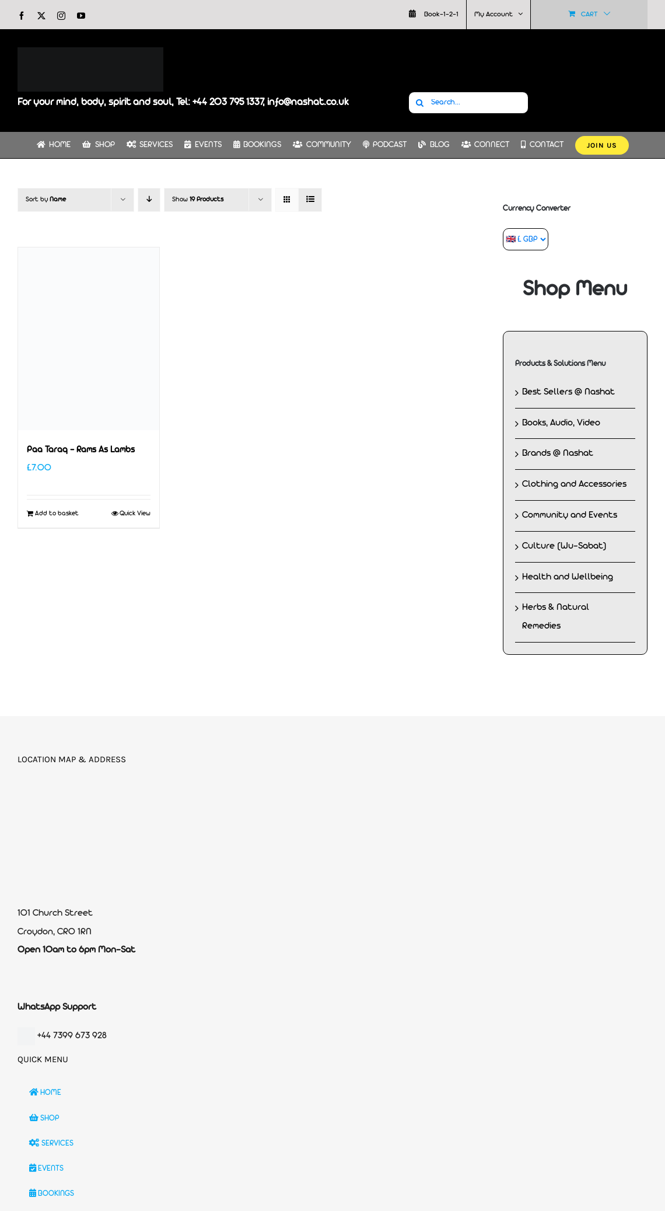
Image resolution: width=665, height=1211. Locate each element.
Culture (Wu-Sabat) (564, 546)
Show (197, 200)
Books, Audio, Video (561, 423)
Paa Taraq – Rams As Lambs (81, 450)
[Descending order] (149, 200)
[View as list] (310, 200)
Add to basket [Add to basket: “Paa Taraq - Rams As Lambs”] (57, 513)
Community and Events (569, 515)
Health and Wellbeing (567, 577)
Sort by (46, 200)
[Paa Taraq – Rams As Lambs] (88, 338)
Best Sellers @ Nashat (568, 392)
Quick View (135, 513)
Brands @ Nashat (557, 453)
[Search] (419, 103)
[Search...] (468, 103)
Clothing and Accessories (574, 484)
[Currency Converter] (525, 239)
